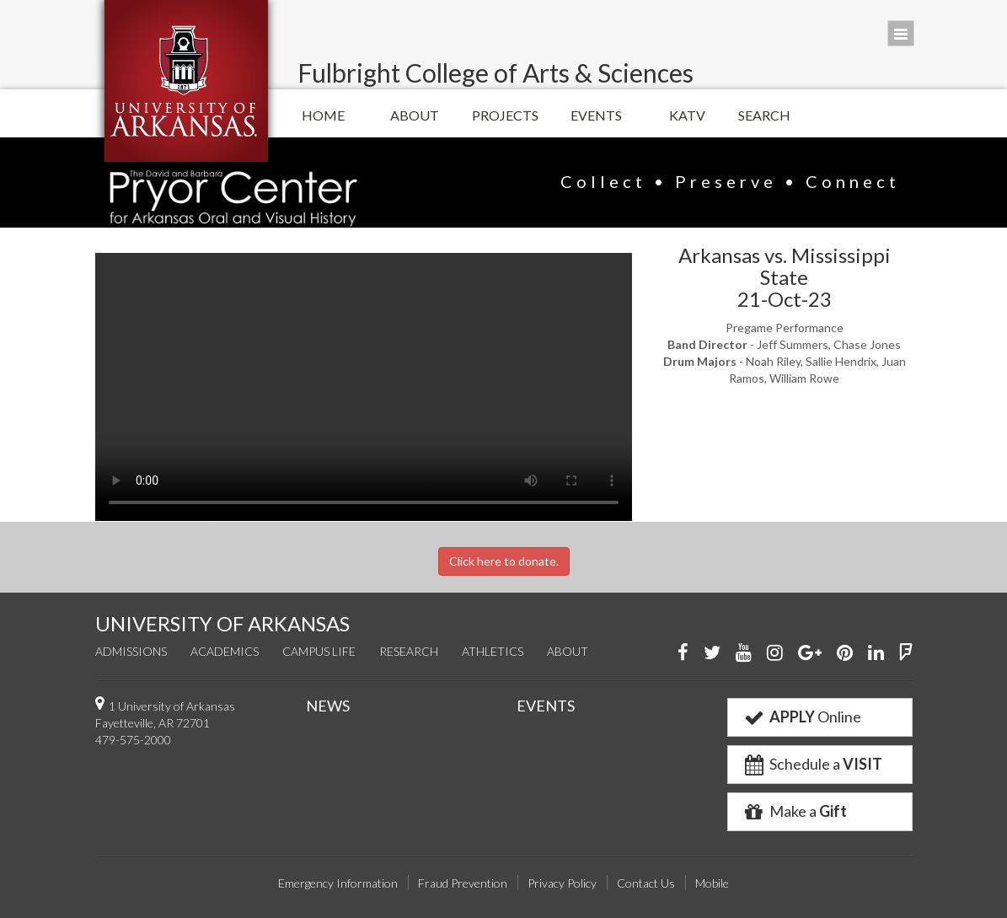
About (414, 115)
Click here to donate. (504, 561)
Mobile (712, 883)
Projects (505, 115)
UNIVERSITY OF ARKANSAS (222, 623)
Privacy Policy (562, 883)
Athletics (492, 651)
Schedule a (812, 763)
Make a (795, 811)
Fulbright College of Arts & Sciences (495, 72)
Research (408, 651)
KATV (687, 115)
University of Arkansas (186, 81)
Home (323, 115)
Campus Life (319, 651)
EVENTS (546, 705)
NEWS (328, 705)
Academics (224, 651)
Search (764, 115)
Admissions (131, 651)
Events (596, 115)
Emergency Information (338, 883)
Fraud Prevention (462, 883)
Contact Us (646, 883)
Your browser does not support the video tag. (363, 387)
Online (802, 716)
